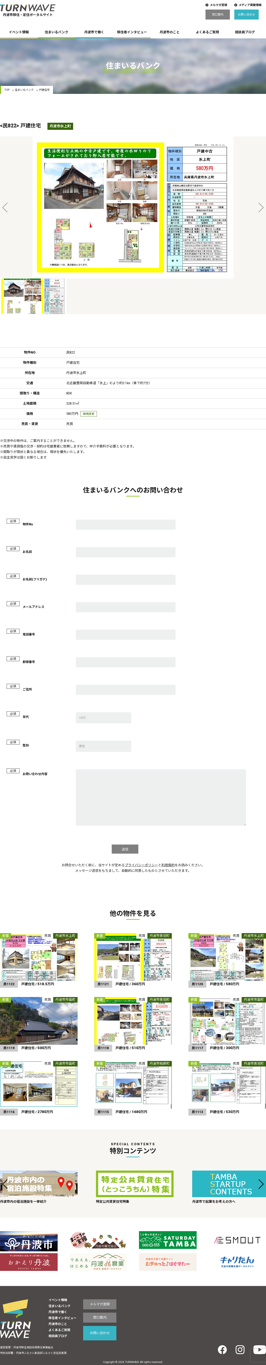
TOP (7, 89)
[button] (5, 1184)
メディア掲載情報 (250, 5)
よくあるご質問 (207, 32)
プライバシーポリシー (141, 865)
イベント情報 (19, 32)
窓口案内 (217, 14)
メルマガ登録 (218, 5)
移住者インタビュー (132, 32)
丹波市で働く (94, 32)
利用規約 (168, 865)
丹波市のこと (170, 32)
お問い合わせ (246, 14)
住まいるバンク (56, 32)
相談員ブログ (245, 32)
